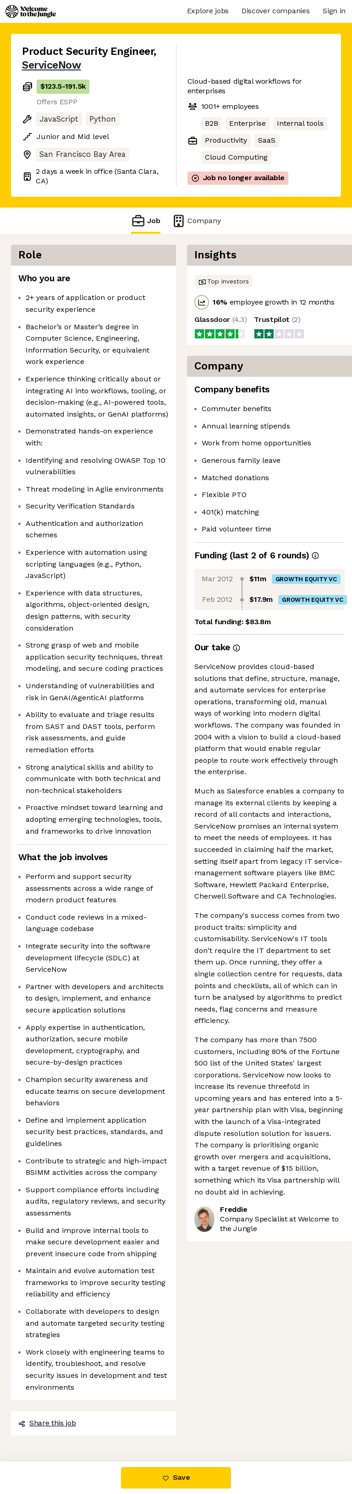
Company (196, 220)
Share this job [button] (47, 1423)
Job (145, 220)
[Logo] (31, 11)
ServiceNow (51, 65)
